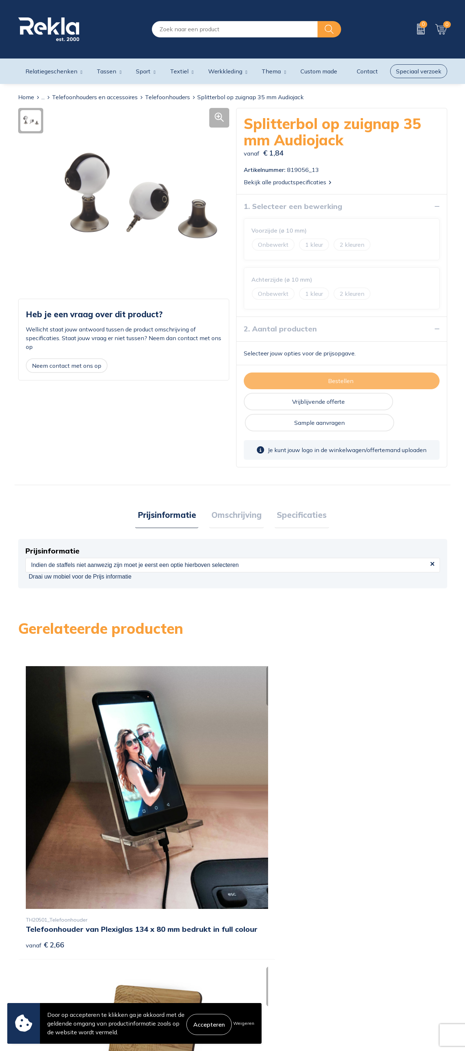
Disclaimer (359, 965)
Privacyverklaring (368, 953)
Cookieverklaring (367, 941)
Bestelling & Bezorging (266, 953)
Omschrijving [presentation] (236, 495)
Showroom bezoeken (155, 999)
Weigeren (243, 1023)
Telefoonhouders (167, 97)
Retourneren (252, 976)
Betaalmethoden (258, 965)
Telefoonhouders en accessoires (95, 97)
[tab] (171, 495)
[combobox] (235, 29)
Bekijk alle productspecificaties (287, 182)
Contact (246, 941)
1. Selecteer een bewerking (293, 206)
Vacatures (140, 953)
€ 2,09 (366, 797)
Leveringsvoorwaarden (376, 976)
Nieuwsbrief (143, 976)
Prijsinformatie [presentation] (171, 495)
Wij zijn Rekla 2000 (153, 965)
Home (26, 97)
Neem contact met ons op (66, 365)
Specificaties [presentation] (297, 495)
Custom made (318, 71)
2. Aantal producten (280, 328)
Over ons (139, 941)
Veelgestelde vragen (154, 988)
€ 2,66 (45, 796)
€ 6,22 (152, 807)
